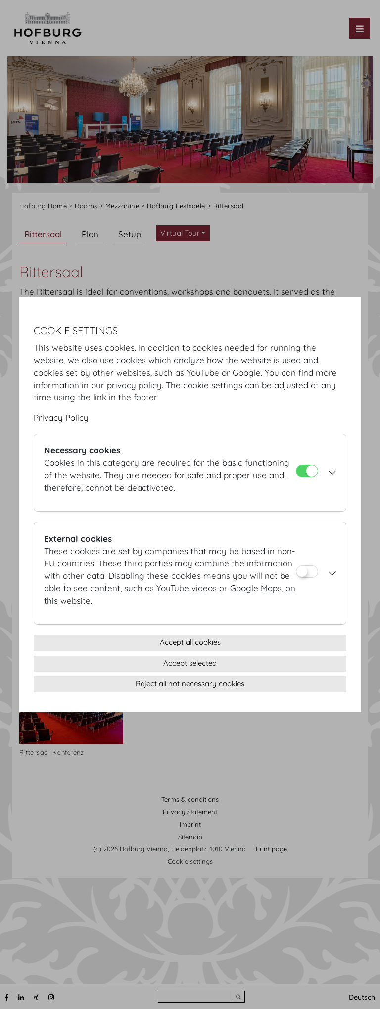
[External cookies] (307, 571)
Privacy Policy (61, 417)
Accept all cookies (190, 642)
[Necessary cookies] (307, 471)
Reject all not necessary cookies (190, 683)
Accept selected (190, 663)
